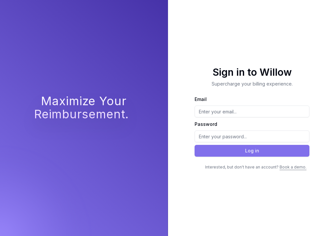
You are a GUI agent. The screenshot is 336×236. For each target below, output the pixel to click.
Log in (252, 150)
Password (206, 124)
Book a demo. (293, 167)
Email (201, 99)
